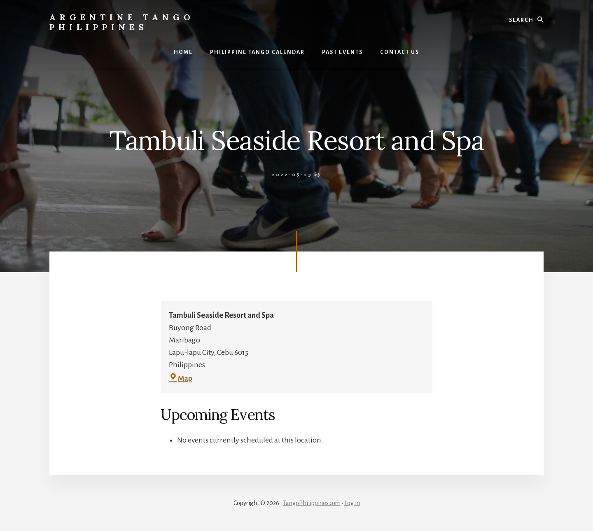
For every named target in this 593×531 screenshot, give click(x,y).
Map (180, 379)
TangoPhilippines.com (312, 503)
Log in (352, 503)
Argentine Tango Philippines (121, 22)
